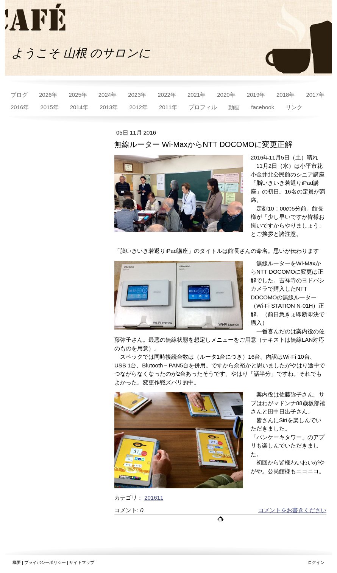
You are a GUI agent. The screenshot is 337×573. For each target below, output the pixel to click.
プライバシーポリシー (45, 562)
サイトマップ (81, 562)
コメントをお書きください (292, 510)
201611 (153, 497)
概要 (16, 562)
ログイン (316, 562)
